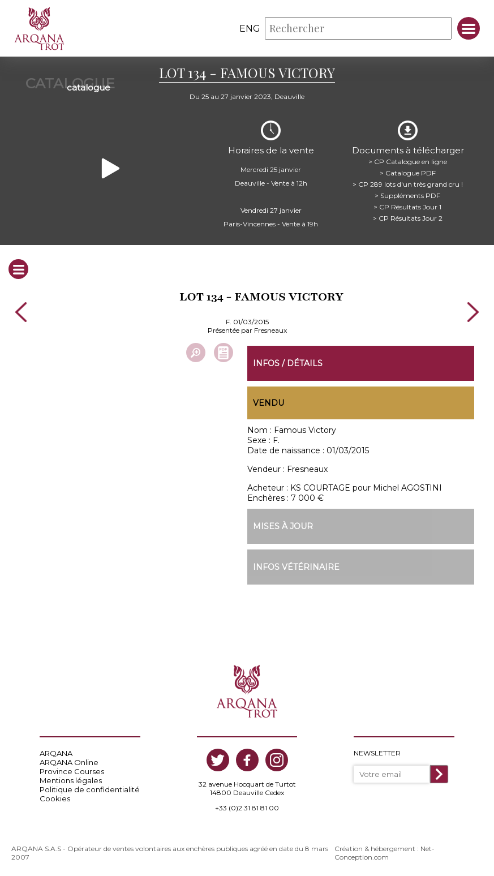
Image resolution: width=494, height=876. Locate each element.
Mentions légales (71, 780)
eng (249, 28)
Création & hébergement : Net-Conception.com (384, 852)
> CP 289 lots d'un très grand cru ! (408, 183)
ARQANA (56, 753)
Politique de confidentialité (90, 789)
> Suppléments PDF (407, 195)
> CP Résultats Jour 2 (408, 217)
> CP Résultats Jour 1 (407, 206)
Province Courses (72, 771)
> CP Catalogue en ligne (407, 161)
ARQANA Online (69, 762)
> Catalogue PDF (408, 172)
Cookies (55, 798)
